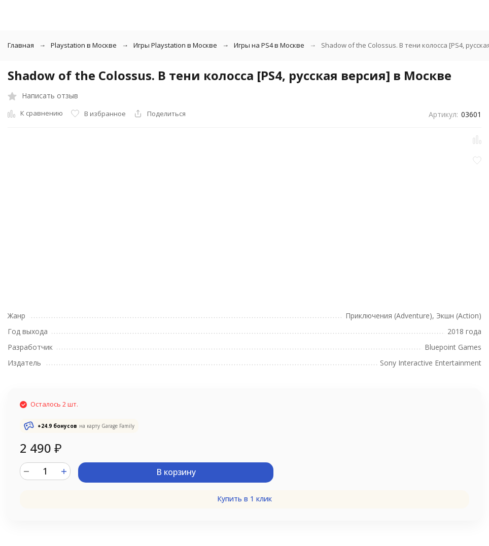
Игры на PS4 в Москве (269, 45)
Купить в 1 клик (244, 498)
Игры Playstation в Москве (175, 45)
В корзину (176, 472)
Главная (21, 45)
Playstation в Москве (84, 45)
